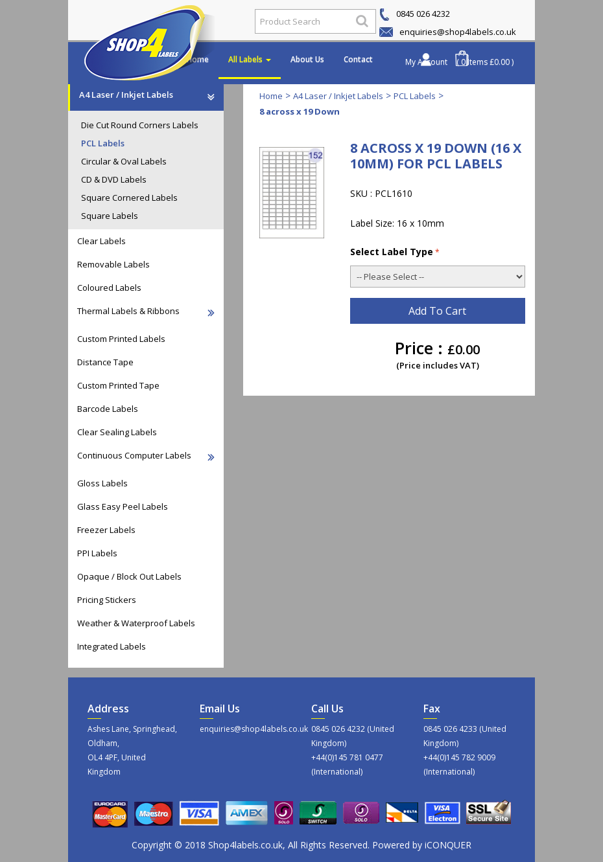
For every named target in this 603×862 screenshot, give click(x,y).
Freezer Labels (106, 530)
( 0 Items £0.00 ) (485, 61)
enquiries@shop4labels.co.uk (447, 32)
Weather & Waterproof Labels (136, 623)
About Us (307, 59)
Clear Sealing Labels (117, 432)
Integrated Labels (111, 646)
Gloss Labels (102, 483)
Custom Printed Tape (118, 385)
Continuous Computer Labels (146, 455)
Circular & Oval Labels (124, 161)
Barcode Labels (107, 408)
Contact (358, 59)
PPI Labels (97, 553)
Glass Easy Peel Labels (122, 506)
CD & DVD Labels (114, 179)
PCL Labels (102, 143)
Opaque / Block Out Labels (129, 576)
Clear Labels (101, 241)
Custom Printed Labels (121, 339)
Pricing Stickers (106, 600)
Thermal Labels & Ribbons (146, 311)
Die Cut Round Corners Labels (139, 125)
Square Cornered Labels (129, 197)
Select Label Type (395, 251)
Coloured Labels (109, 287)
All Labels (249, 59)
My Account (426, 61)
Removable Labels (113, 264)
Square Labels (109, 215)
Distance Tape (105, 362)
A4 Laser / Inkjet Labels (147, 94)
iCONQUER (448, 845)
